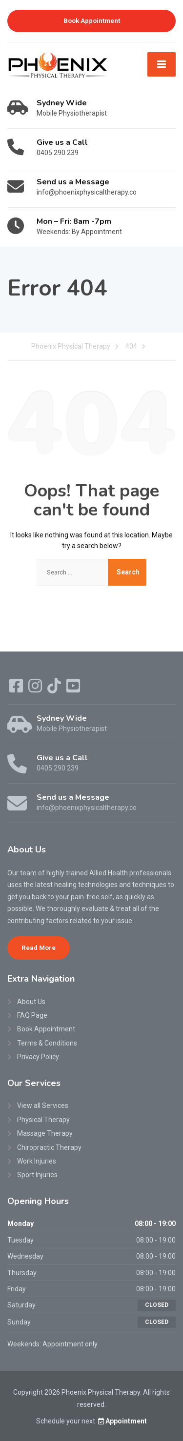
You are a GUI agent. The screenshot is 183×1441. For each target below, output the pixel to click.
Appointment (122, 1421)
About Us (31, 1002)
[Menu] (161, 64)
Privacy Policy (38, 1057)
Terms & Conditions (47, 1043)
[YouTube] (73, 689)
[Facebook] (16, 689)
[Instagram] (35, 689)
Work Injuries (36, 1161)
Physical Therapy (43, 1120)
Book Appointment (91, 20)
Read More (38, 947)
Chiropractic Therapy (49, 1147)
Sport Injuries (37, 1175)
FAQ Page (32, 1015)
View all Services (42, 1105)
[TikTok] (54, 689)
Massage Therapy (45, 1133)
